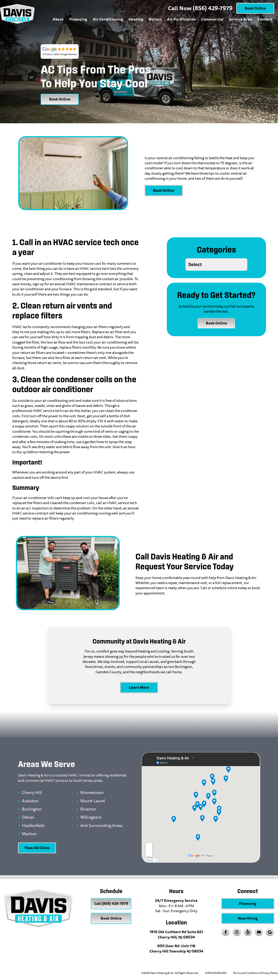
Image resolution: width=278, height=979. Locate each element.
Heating (136, 19)
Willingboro (91, 817)
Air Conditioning (108, 19)
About (58, 19)
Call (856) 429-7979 (111, 903)
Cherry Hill (32, 793)
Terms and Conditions (246, 973)
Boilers (155, 19)
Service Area (240, 19)
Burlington (32, 809)
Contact (264, 19)
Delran (28, 817)
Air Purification (181, 19)
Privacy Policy (269, 973)
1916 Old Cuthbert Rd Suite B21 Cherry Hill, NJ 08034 (176, 934)
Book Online (255, 8)
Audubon (30, 801)
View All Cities (36, 847)
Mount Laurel (92, 801)
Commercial (212, 19)
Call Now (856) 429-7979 (200, 8)
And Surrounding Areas (101, 825)
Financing (78, 19)
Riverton (88, 809)
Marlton (29, 834)
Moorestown (92, 793)
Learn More (139, 687)
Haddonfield (33, 825)
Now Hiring (248, 918)
